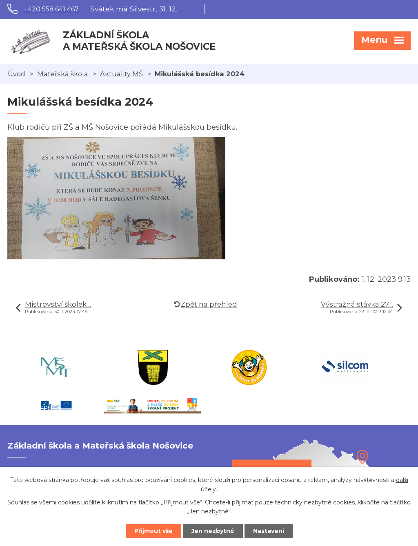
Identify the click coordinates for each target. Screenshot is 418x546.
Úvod (16, 74)
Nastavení (268, 531)
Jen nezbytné (212, 531)
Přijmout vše (153, 531)
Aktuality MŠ (121, 74)
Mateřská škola (62, 74)
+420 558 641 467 (51, 9)
